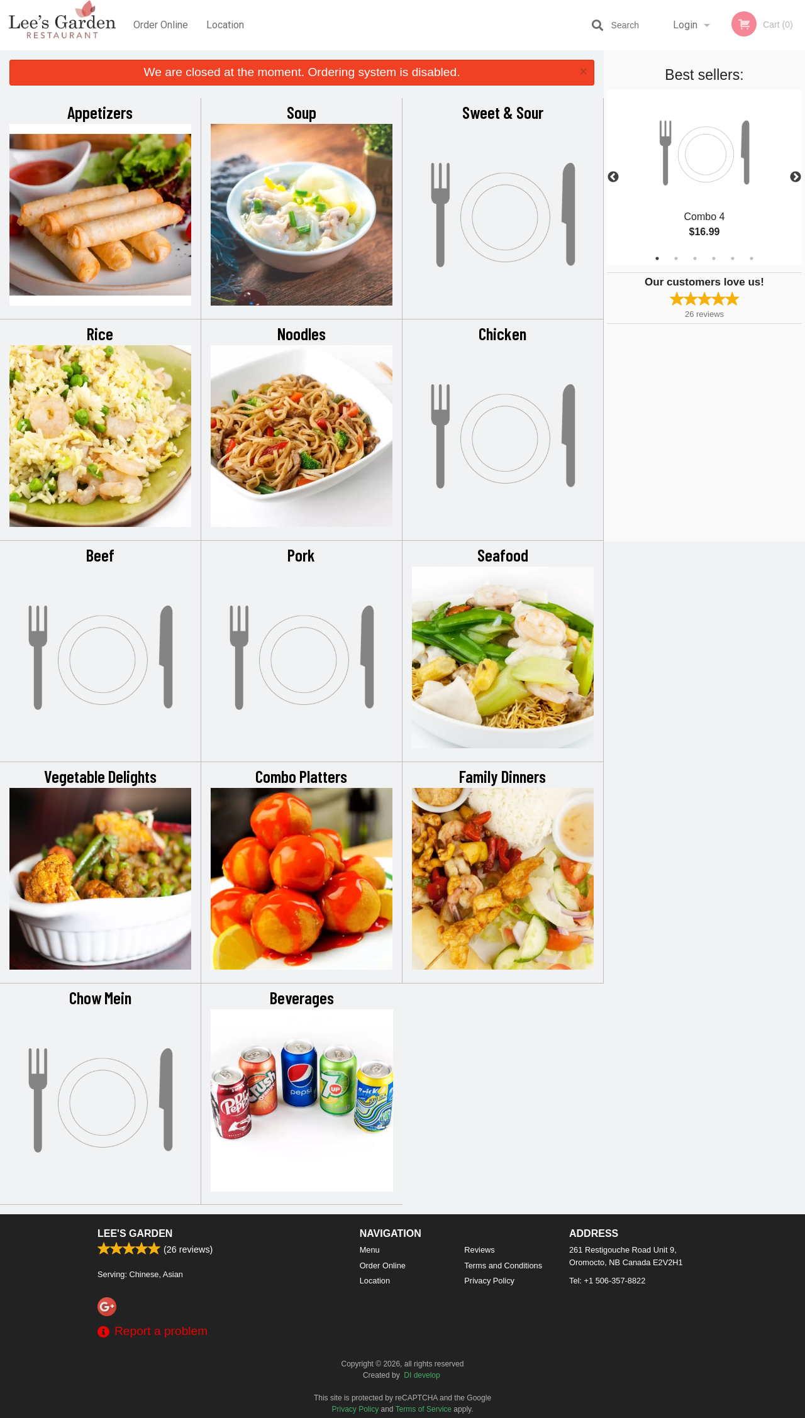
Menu (370, 1250)
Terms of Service (424, 1409)
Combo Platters (301, 776)
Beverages (302, 997)
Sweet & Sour (502, 112)
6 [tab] (751, 258)
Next (795, 177)
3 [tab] (695, 258)
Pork (301, 555)
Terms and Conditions (503, 1265)
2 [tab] (676, 258)
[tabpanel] (704, 177)
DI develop (422, 1375)
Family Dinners (502, 776)
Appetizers (100, 112)
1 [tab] (657, 258)
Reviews (479, 1250)
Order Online (160, 25)
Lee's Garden (134, 1233)
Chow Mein (100, 997)
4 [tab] (714, 258)
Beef (100, 555)
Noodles (301, 333)
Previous (613, 177)
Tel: (607, 1280)
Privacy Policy (489, 1280)
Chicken (502, 333)
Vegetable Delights (100, 776)
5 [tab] (732, 258)
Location (225, 25)
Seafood (502, 555)
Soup (301, 112)
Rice (100, 333)
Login (685, 25)
